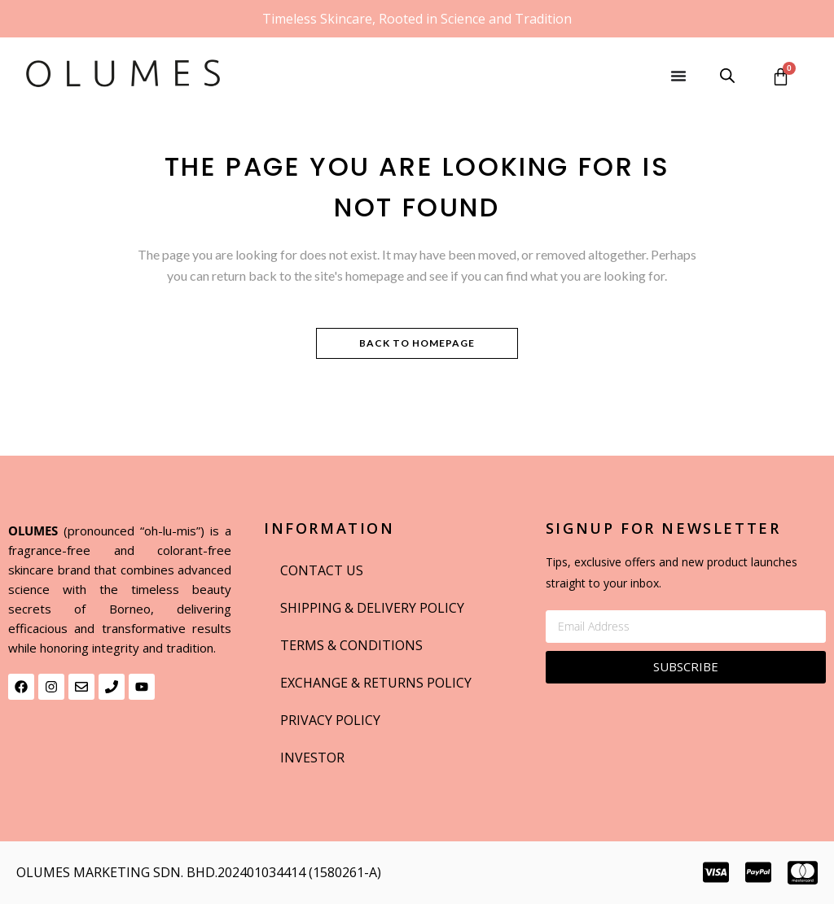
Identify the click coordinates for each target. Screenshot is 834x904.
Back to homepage (417, 343)
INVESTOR (312, 757)
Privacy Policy (330, 720)
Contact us (321, 570)
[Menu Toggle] (678, 76)
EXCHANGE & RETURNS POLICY (376, 683)
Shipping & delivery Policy (372, 608)
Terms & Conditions (351, 645)
